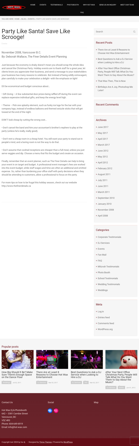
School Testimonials (108, 278)
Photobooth (73, 5)
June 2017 (103, 127)
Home (32, 5)
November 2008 (106, 209)
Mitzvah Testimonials (108, 266)
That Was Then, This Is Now (112, 81)
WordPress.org (105, 329)
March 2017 (104, 144)
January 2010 (104, 204)
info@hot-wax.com (17, 427)
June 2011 (103, 186)
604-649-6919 (16, 423)
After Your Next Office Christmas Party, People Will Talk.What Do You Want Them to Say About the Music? (116, 71)
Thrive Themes (45, 442)
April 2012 (103, 162)
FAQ (82, 12)
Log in (101, 311)
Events (43, 5)
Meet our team (127, 5)
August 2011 (104, 174)
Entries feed (104, 317)
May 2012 (103, 156)
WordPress (68, 442)
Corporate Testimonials (109, 237)
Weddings (103, 290)
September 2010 (106, 198)
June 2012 (103, 150)
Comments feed (106, 323)
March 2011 (104, 192)
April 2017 (103, 139)
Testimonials (56, 5)
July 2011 (102, 180)
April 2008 (103, 215)
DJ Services (104, 243)
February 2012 (105, 168)
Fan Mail (102, 254)
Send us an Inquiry (107, 5)
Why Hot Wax (89, 5)
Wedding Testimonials (109, 284)
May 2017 (103, 133)
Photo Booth (104, 272)
